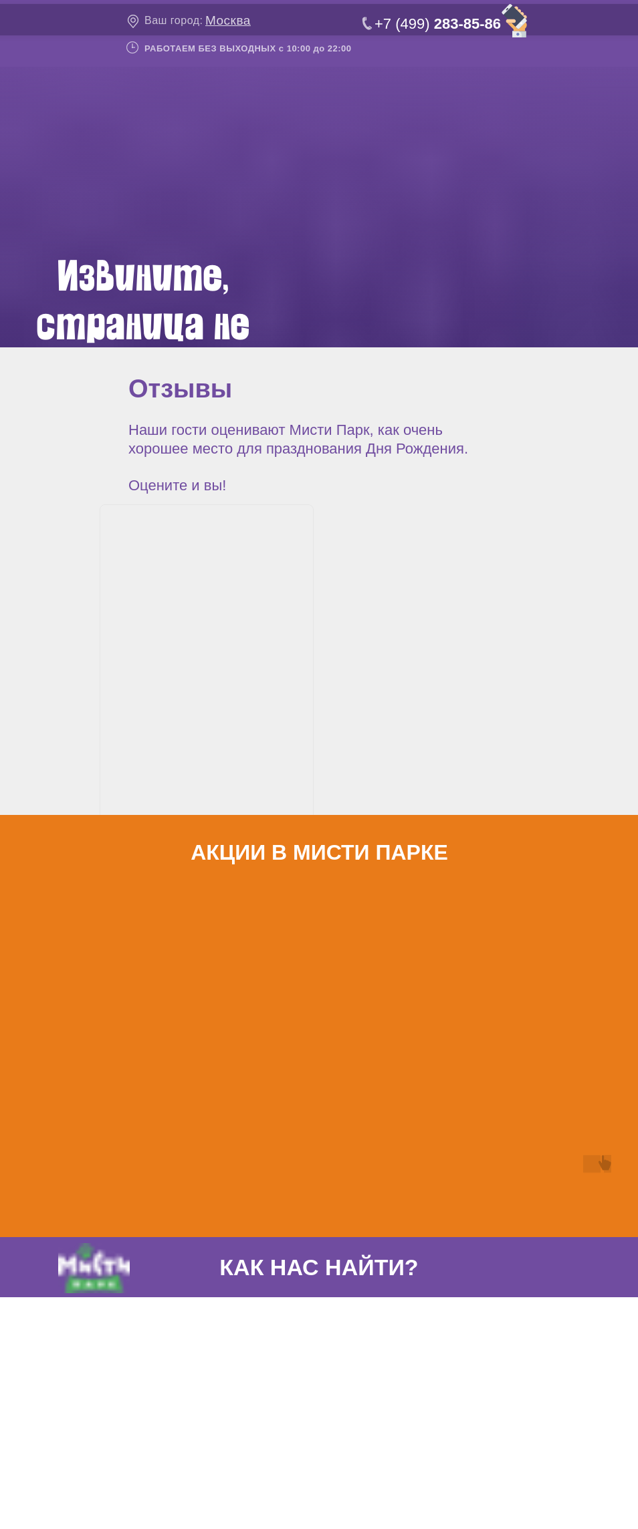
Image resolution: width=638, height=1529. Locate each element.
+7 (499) (438, 23)
